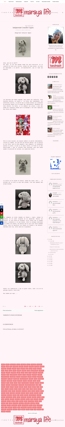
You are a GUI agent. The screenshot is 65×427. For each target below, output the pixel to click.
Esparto (14, 380)
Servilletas (21, 403)
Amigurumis (39, 364)
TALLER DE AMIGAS (56, 128)
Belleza (30, 368)
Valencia (15, 409)
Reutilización (31, 401)
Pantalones (23, 397)
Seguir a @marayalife (29, 25)
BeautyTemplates (60, 420)
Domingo (31, 378)
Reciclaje (41, 399)
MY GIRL (54, 95)
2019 (50, 258)
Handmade (8, 384)
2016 (50, 263)
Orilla (14, 397)
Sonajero (32, 403)
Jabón (25, 386)
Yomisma (3, 411)
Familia (38, 380)
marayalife (19, 30)
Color (24, 374)
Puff (31, 399)
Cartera (3, 372)
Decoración (4, 378)
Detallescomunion (24, 378)
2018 (50, 259)
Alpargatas (23, 364)
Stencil (8, 405)
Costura (37, 1)
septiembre (52, 252)
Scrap (10, 403)
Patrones (34, 397)
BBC (26, 368)
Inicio (5, 1)
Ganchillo (32, 382)
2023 (50, 239)
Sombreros (27, 403)
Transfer (29, 407)
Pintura (38, 397)
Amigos (28, 364)
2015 (50, 265)
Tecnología (39, 405)
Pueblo (27, 399)
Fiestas (11, 382)
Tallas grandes (25, 405)
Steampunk (4, 405)
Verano (23, 409)
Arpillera (26, 366)
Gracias (41, 382)
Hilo (40, 384)
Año (10, 366)
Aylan (18, 368)
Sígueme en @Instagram (32, 413)
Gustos (3, 384)
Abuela (3, 364)
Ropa (40, 401)
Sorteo (37, 403)
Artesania (36, 366)
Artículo (9, 368)
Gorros (37, 382)
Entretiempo (40, 378)
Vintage (39, 409)
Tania (35, 405)
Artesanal (31, 366)
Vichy (32, 409)
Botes (28, 370)
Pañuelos (29, 397)
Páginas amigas (56, 1)
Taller (31, 405)
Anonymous (55, 183)
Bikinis (35, 368)
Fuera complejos (25, 382)
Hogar (7, 386)
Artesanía (42, 366)
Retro (25, 401)
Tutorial (39, 407)
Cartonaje (13, 372)
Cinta (8, 374)
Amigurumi (33, 364)
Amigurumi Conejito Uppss (55, 246)
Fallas (34, 380)
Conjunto (34, 374)
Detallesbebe (16, 378)
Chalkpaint (35, 372)
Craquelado (24, 376)
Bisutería (39, 368)
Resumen (21, 401)
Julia (38, 386)
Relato (13, 401)
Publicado (23, 399)
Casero (18, 372)
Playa (3, 399)
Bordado (24, 370)
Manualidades (19, 1)
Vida (35, 409)
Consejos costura (5, 376)
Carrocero (41, 370)
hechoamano (21, 384)
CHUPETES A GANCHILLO (57, 84)
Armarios (21, 366)
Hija (36, 384)
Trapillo (34, 407)
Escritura (3, 380)
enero (51, 254)
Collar (20, 374)
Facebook (26, 1)
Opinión (3, 397)
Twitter (32, 1)
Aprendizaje (15, 366)
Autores (14, 368)
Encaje (35, 378)
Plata (43, 397)
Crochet (34, 376)
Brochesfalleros (34, 370)
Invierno (21, 386)
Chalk (30, 372)
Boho (6, 370)
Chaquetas (41, 372)
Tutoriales (4, 409)
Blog (3, 370)
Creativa (29, 376)
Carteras (8, 372)
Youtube (8, 411)
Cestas (22, 372)
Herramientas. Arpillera (30, 384)
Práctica (12, 399)
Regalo (8, 401)
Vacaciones (9, 409)
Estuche (24, 380)
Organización (9, 397)
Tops (19, 407)
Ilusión (12, 386)
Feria (8, 382)
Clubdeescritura (13, 374)
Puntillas (36, 399)
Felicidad (3, 382)
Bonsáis (18, 370)
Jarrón (29, 386)
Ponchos (7, 399)
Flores (15, 382)
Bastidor (22, 368)
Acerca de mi (11, 1)
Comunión (29, 374)
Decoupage (10, 378)
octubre (51, 241)
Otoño (18, 397)
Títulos (14, 407)
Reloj (17, 401)
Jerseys (34, 386)
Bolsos (14, 370)
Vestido (27, 409)
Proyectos (17, 399)
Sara (7, 403)
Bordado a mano (56, 105)
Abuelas (7, 364)
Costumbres (12, 376)
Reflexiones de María (46, 1)
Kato (41, 386)
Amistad (3, 366)
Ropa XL (3, 403)
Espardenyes (9, 380)
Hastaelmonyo (14, 384)
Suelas (19, 405)
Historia (3, 386)
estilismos (20, 380)
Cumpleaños (40, 376)
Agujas (18, 364)
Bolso (10, 370)
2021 (50, 256)
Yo (42, 409)
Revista (36, 401)
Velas (19, 409)
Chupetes (3, 374)
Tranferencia (23, 407)
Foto (19, 382)
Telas (6, 407)
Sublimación (14, 405)
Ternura (10, 407)
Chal (26, 372)
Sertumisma (15, 403)
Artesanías (4, 368)
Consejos (40, 374)
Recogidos (4, 401)
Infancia (16, 386)
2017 (50, 261)
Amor (7, 366)
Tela (2, 407)
